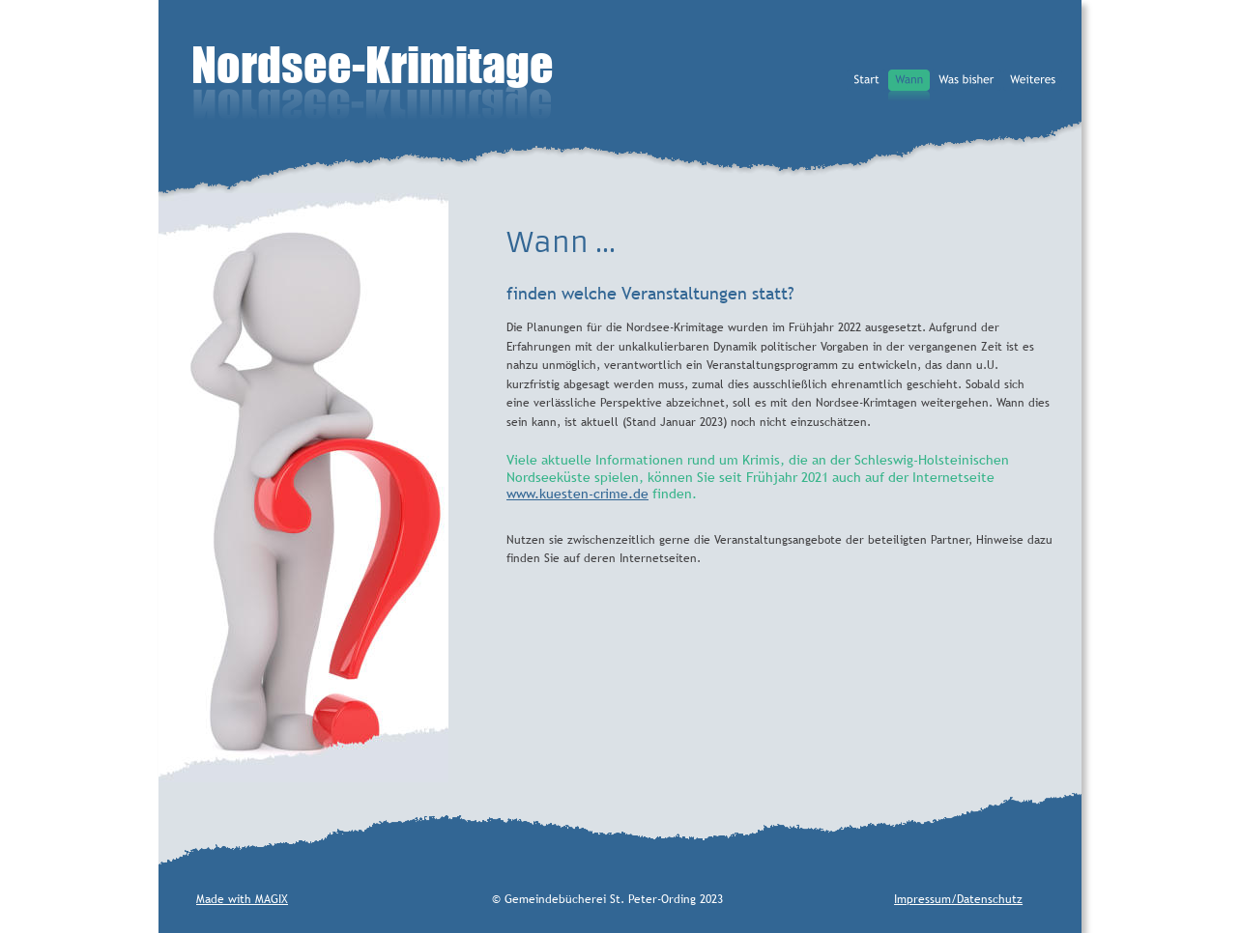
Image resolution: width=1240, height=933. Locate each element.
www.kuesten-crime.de (577, 493)
